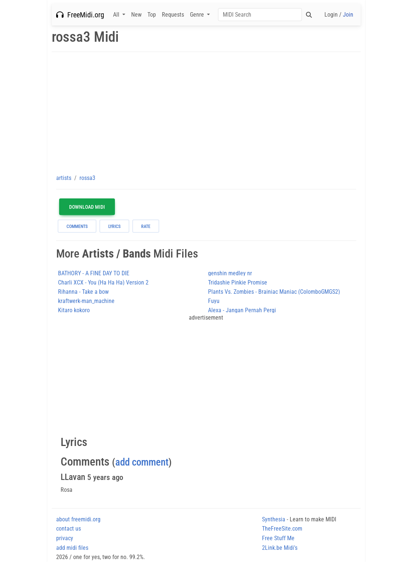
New (136, 14)
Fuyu (213, 300)
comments (77, 226)
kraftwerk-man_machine (86, 300)
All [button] (117, 14)
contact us (68, 528)
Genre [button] (197, 14)
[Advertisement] (206, 112)
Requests (173, 14)
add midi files (72, 547)
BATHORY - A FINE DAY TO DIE (93, 273)
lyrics (114, 226)
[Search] (260, 14)
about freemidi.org (78, 519)
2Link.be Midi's (279, 547)
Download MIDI (87, 207)
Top (151, 14)
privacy (64, 538)
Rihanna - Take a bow (83, 291)
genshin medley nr (230, 273)
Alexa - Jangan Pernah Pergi (242, 310)
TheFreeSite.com (282, 528)
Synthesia (273, 519)
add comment (141, 462)
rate (145, 226)
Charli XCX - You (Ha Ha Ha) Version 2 (103, 282)
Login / (338, 14)
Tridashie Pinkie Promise (237, 282)
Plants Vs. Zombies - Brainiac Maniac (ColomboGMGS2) (274, 291)
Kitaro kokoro (74, 310)
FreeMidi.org (80, 14)
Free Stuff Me (278, 538)
